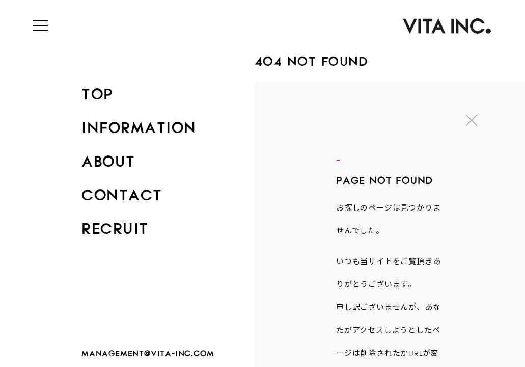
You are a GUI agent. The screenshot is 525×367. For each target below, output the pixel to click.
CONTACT (121, 191)
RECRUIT (115, 225)
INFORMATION (139, 124)
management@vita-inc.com (147, 351)
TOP (97, 91)
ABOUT (108, 158)
